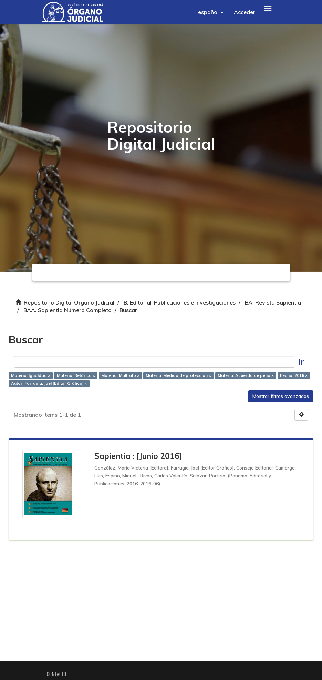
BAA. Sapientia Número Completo (67, 310)
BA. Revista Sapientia (273, 302)
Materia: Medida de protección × (178, 375)
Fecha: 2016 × (294, 375)
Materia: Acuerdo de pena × (246, 375)
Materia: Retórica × (76, 375)
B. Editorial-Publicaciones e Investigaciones (180, 302)
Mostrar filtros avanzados (280, 396)
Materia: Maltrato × (120, 375)
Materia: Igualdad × (30, 375)
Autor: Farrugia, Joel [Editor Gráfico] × (49, 383)
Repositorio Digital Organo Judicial (69, 302)
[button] (211, 12)
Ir (301, 361)
